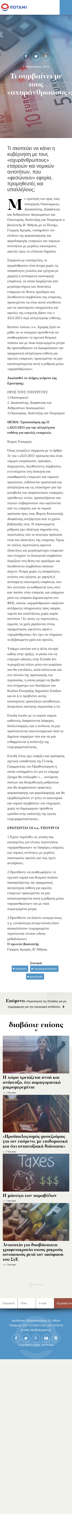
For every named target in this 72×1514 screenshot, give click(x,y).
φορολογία (36, 976)
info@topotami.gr (40, 1329)
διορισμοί (21, 968)
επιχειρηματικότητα (45, 968)
